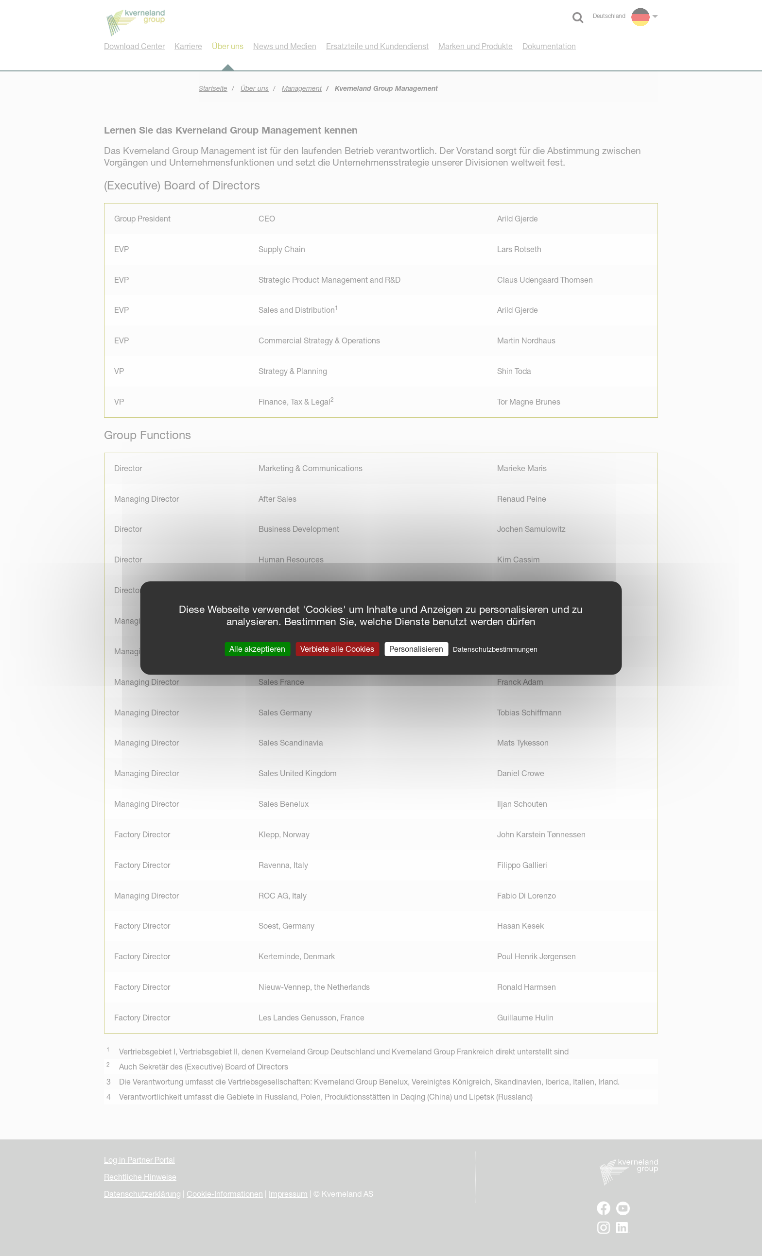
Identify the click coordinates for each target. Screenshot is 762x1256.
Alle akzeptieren (257, 649)
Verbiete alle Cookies (337, 649)
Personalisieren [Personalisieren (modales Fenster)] (416, 649)
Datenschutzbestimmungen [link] (495, 649)
